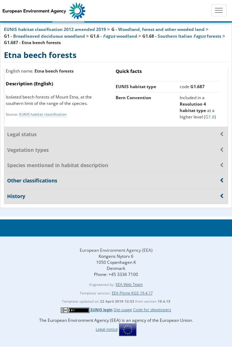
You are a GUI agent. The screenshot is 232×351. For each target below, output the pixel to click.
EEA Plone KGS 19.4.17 (132, 293)
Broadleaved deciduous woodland (49, 36)
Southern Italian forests (189, 36)
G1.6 (210, 117)
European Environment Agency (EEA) (116, 250)
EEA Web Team (129, 284)
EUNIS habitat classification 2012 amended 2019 (55, 29)
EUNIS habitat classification (43, 114)
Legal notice (107, 329)
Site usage (123, 309)
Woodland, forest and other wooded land (161, 29)
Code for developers (152, 309)
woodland (120, 36)
